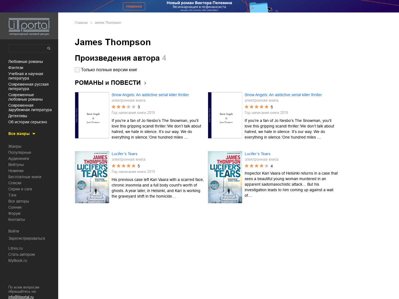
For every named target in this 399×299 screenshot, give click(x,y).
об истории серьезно (27, 122)
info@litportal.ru (21, 297)
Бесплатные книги (24, 177)
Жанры (14, 146)
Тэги (12, 195)
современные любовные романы (25, 97)
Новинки (16, 170)
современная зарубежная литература (30, 107)
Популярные (19, 152)
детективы (17, 116)
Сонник (15, 207)
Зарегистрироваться (26, 238)
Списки (14, 183)
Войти (13, 231)
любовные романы (25, 61)
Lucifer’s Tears (124, 154)
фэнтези (15, 67)
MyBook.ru (17, 260)
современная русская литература (28, 86)
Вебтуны (16, 164)
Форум (14, 213)
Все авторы (18, 201)
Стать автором (21, 254)
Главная (81, 23)
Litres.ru (15, 248)
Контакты (16, 219)
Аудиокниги (18, 158)
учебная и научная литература (25, 75)
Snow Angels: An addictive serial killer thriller (150, 95)
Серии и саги (20, 189)
